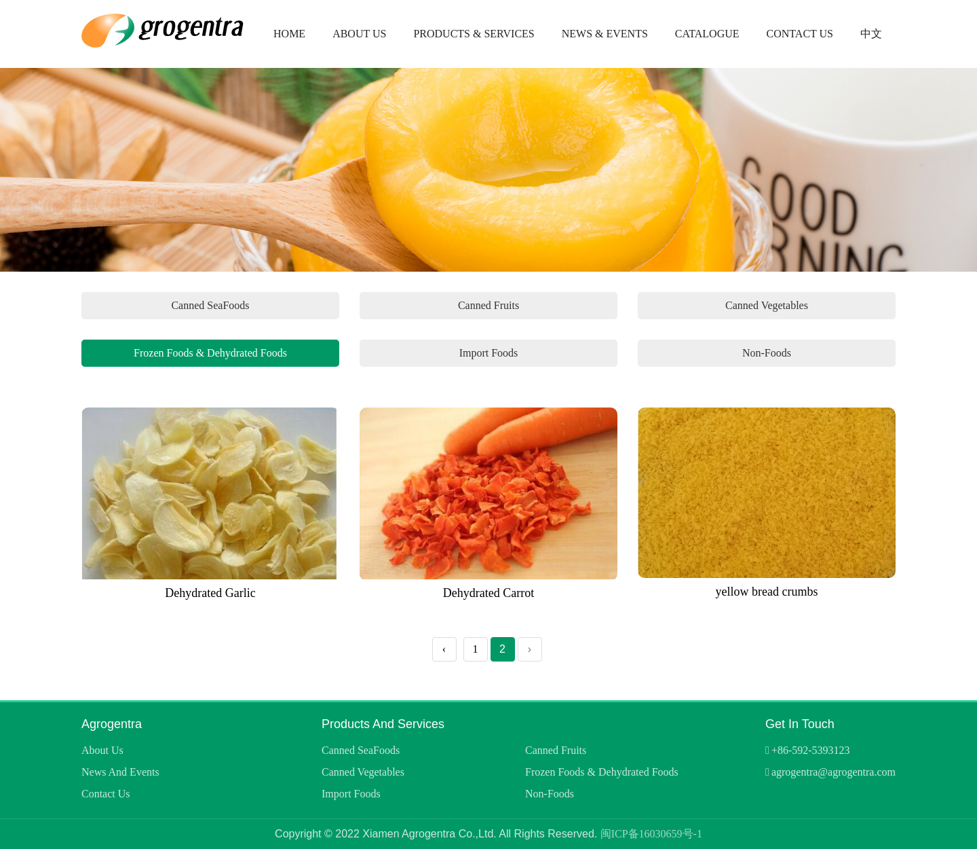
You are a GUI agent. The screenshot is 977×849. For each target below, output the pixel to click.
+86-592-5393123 (810, 750)
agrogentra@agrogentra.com (833, 772)
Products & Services (473, 33)
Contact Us (800, 33)
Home (289, 33)
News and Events (120, 772)
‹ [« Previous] (444, 649)
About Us (359, 33)
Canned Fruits (488, 305)
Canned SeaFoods (210, 305)
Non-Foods (766, 353)
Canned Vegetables (766, 305)
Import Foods (488, 353)
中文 (871, 33)
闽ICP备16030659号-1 (651, 833)
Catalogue (707, 33)
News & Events (605, 33)
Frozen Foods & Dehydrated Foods (210, 353)
